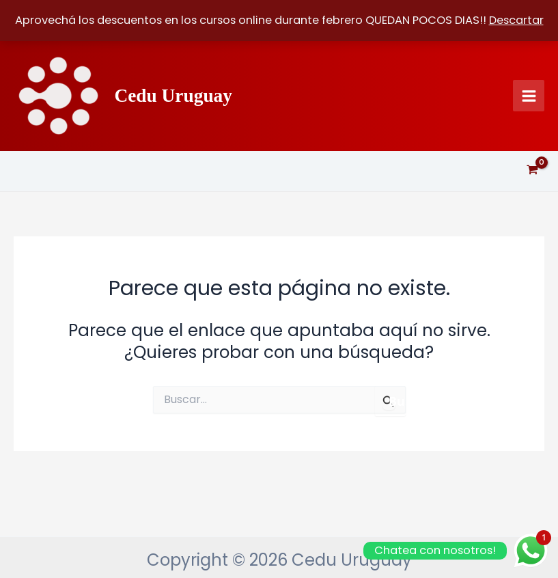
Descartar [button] (516, 20)
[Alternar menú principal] (528, 95)
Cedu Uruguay (173, 95)
